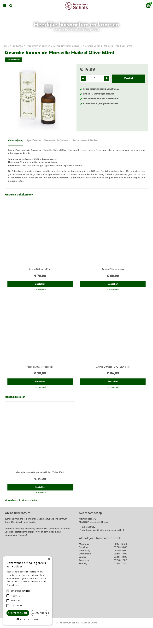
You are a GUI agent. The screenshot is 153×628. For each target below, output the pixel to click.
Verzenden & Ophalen (56, 140)
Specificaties (34, 140)
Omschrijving (15, 140)
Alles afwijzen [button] (39, 613)
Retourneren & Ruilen (85, 140)
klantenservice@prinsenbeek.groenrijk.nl (103, 530)
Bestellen (40, 284)
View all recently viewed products (22, 500)
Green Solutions (89, 623)
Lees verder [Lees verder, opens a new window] (25, 585)
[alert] (27, 590)
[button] (20, 591)
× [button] (49, 559)
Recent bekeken (15, 397)
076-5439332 (88, 527)
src (11, 5)
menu (4, 5)
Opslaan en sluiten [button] (18, 613)
